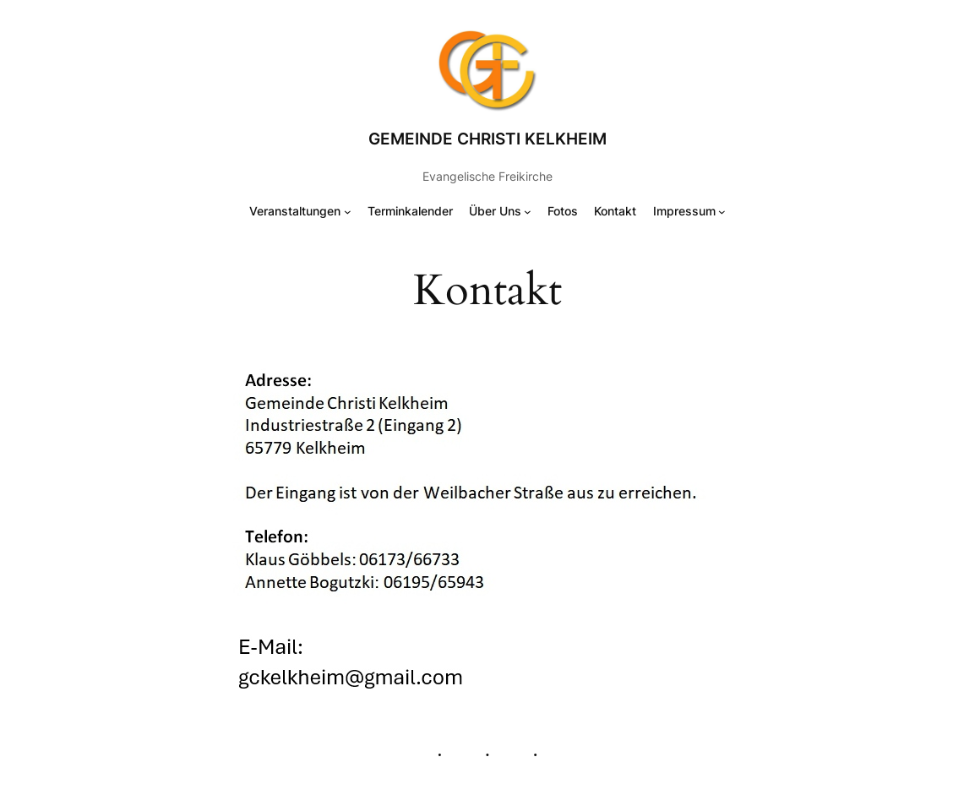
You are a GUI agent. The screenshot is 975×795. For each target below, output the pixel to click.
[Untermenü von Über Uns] (527, 211)
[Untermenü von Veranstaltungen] (347, 211)
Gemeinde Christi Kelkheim (487, 138)
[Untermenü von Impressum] (722, 211)
